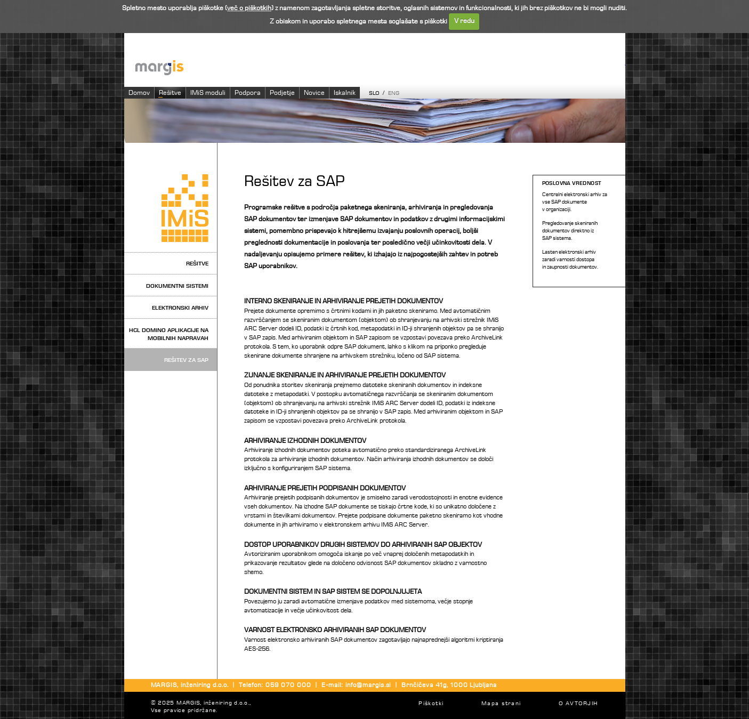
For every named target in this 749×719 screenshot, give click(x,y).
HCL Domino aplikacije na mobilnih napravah (168, 334)
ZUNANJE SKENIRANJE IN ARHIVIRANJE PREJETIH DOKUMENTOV (345, 375)
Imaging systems (380, 67)
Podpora (248, 93)
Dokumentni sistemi (177, 285)
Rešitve (170, 93)
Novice (314, 93)
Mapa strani (501, 704)
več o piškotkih (249, 8)
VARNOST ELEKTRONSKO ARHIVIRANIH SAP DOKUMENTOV (335, 630)
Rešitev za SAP (186, 360)
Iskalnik (345, 93)
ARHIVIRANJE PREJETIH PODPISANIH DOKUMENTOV (325, 488)
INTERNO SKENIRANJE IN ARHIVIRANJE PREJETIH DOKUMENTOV (343, 301)
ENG (393, 93)
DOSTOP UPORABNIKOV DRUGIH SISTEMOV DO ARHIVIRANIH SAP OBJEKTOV (363, 545)
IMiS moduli (207, 93)
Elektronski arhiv (180, 307)
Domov (139, 93)
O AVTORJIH (578, 704)
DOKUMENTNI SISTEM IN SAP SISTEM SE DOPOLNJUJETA (333, 591)
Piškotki (431, 704)
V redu (464, 21)
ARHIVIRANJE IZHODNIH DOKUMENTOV (305, 441)
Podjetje (282, 93)
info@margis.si (368, 685)
